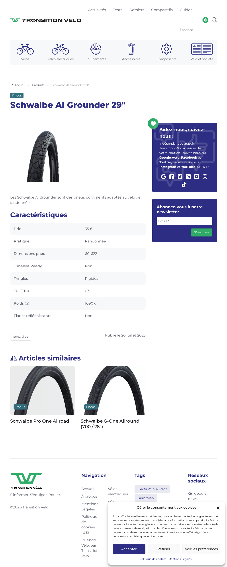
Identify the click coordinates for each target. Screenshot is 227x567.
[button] (218, 507)
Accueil (20, 85)
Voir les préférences (201, 549)
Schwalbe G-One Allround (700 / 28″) (110, 424)
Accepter (129, 549)
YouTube (188, 167)
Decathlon (146, 498)
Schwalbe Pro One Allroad (39, 421)
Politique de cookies (152, 559)
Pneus (17, 95)
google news (197, 496)
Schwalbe (20, 336)
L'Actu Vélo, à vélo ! (152, 489)
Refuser (163, 549)
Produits (38, 85)
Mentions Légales (180, 559)
